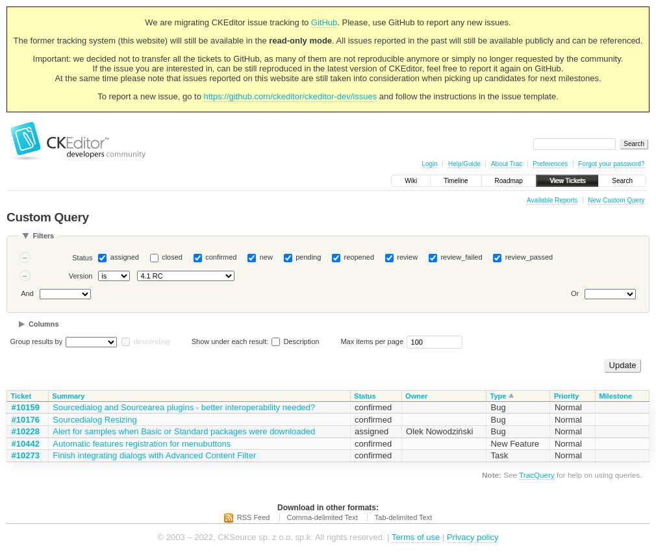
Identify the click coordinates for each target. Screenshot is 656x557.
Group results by (36, 341)
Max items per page (371, 341)
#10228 (26, 431)
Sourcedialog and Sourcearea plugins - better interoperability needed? (184, 407)
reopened (359, 257)
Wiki (411, 180)
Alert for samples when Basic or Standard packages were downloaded (184, 431)
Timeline (456, 180)
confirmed (220, 257)
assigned (124, 257)
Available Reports (552, 200)
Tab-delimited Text (403, 517)
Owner (416, 396)
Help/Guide (464, 163)
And (27, 293)
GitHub (324, 22)
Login (429, 163)
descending (151, 341)
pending (308, 257)
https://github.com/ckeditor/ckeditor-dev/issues (290, 96)
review (407, 257)
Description (295, 341)
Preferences (550, 163)
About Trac (506, 163)
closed (172, 257)
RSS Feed (253, 517)
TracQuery (537, 475)
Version (81, 276)
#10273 (26, 455)
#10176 (26, 420)
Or (575, 293)
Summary (68, 396)
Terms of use (416, 537)
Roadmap (509, 180)
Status (82, 258)
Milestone (615, 396)
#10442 (26, 444)
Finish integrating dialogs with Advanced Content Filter (154, 455)
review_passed (529, 257)
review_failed (461, 257)
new (266, 257)
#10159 (26, 407)
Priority (566, 396)
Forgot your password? (611, 163)
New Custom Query (616, 200)
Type (498, 396)
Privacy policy (472, 537)
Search (622, 180)
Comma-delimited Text (322, 517)
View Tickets (567, 180)
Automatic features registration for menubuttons (142, 444)
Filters (43, 236)
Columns (44, 324)
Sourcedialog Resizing (94, 420)
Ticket (21, 396)
